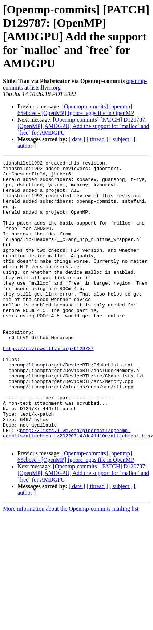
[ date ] (77, 139)
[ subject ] (121, 139)
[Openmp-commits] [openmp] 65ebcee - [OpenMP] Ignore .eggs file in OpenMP (75, 109)
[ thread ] (97, 139)
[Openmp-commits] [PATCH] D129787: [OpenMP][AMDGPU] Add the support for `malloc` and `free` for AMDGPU (83, 126)
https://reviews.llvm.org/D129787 (48, 386)
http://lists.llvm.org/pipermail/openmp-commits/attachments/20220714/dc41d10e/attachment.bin (76, 488)
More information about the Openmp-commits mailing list (70, 564)
